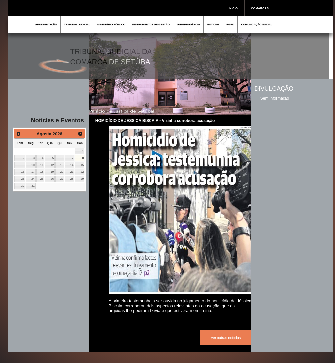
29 (82, 178)
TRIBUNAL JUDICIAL (77, 24)
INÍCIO (233, 8)
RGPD (230, 24)
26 (52, 178)
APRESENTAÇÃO (46, 24)
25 (41, 178)
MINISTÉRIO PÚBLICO (111, 24)
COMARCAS (260, 8)
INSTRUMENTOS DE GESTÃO (151, 24)
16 (22, 171)
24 (33, 178)
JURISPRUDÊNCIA (188, 24)
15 (82, 164)
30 (22, 185)
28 (71, 178)
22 (82, 171)
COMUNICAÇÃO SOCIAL (256, 24)
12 (52, 164)
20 (61, 171)
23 (22, 178)
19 (52, 171)
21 (71, 171)
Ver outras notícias (226, 338)
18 (41, 171)
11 (41, 164)
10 (33, 164)
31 (33, 185)
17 (33, 171)
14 (71, 164)
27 (61, 178)
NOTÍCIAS (213, 24)
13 (61, 164)
